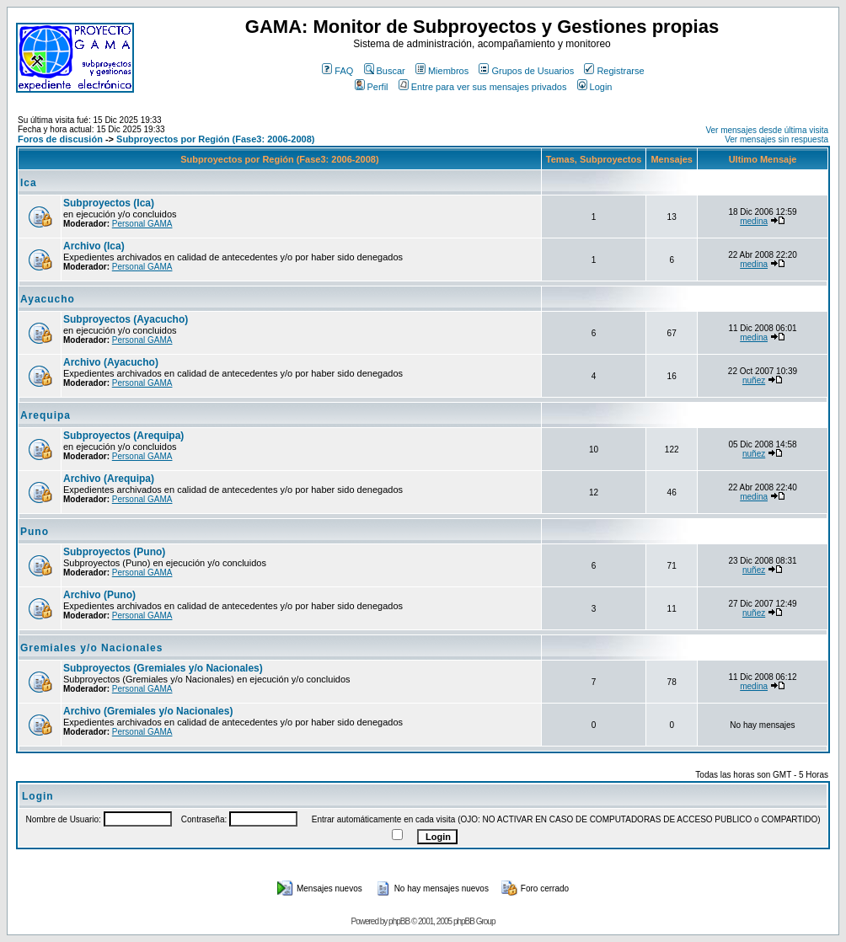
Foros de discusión (60, 139)
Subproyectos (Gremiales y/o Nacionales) (163, 668)
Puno (34, 532)
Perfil (371, 87)
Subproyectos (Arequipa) (123, 436)
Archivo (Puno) (99, 595)
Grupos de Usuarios (526, 71)
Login (595, 87)
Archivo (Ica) (94, 246)
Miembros (442, 71)
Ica (28, 183)
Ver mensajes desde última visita (766, 130)
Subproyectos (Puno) (114, 552)
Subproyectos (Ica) (108, 203)
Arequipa (45, 415)
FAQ (337, 71)
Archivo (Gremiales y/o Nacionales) (148, 711)
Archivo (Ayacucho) (110, 362)
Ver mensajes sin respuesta (776, 139)
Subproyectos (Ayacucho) (125, 319)
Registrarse (614, 71)
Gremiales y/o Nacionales (91, 648)
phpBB (399, 921)
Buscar (384, 71)
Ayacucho (47, 299)
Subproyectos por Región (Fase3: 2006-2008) (215, 139)
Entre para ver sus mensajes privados (483, 87)
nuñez (753, 380)
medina (754, 221)
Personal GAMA (142, 223)
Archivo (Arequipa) (108, 478)
